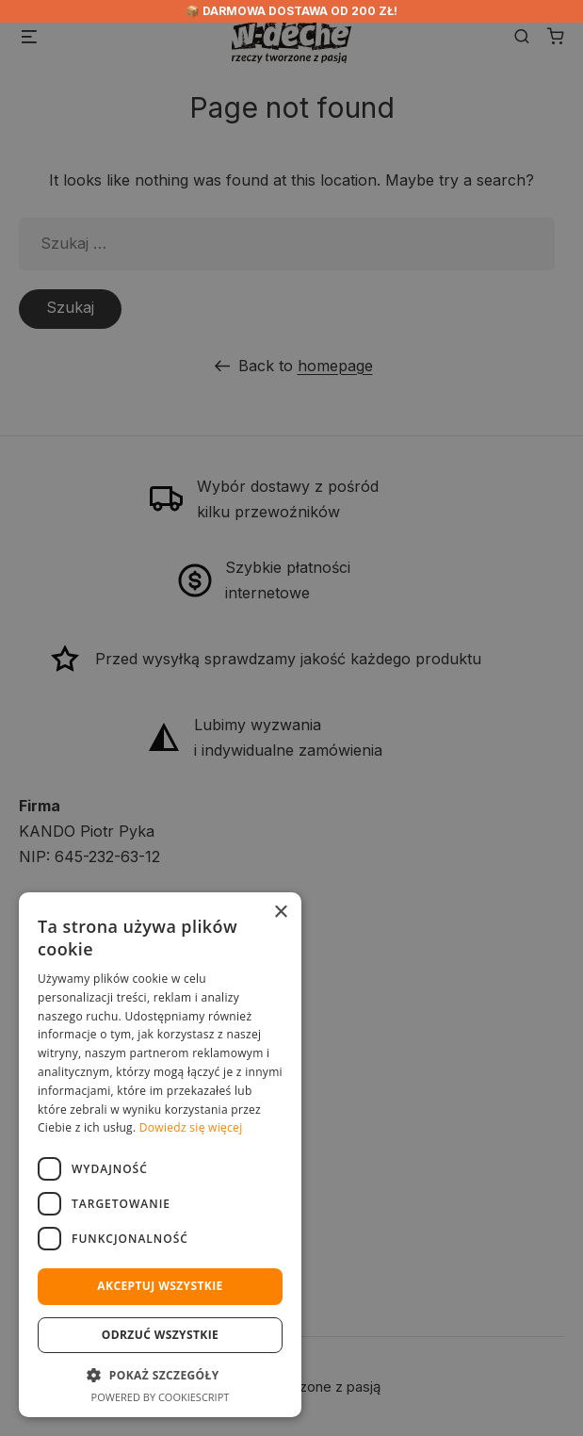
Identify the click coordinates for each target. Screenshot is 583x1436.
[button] (160, 1375)
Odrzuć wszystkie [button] (160, 1335)
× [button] (280, 913)
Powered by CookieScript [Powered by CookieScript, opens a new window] (160, 1397)
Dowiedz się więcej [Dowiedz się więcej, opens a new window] (191, 1127)
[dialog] (291, 718)
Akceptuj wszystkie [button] (159, 1286)
